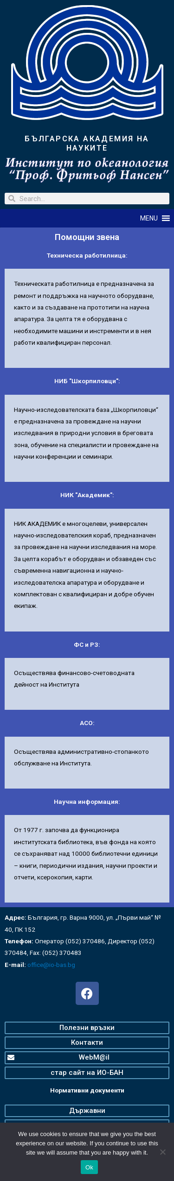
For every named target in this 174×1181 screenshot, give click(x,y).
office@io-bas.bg (51, 964)
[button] (149, 218)
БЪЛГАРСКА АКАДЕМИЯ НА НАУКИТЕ (87, 143)
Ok (89, 1167)
